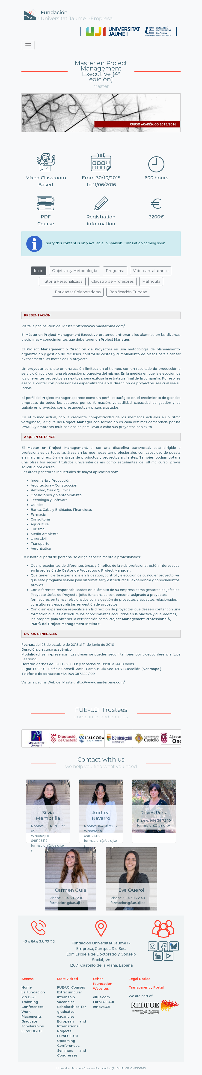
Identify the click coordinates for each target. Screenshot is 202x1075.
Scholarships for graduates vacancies (71, 1012)
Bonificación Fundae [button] (128, 292)
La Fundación (33, 992)
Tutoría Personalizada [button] (62, 281)
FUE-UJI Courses (71, 987)
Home (26, 987)
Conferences (32, 1007)
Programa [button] (115, 271)
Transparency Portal (146, 987)
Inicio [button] (38, 271)
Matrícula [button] (151, 281)
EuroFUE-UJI (31, 1031)
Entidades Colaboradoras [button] (78, 292)
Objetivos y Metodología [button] (74, 271)
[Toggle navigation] (28, 45)
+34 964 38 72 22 (39, 942)
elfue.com (101, 997)
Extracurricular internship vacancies (69, 997)
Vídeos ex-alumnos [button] (150, 271)
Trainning (29, 1002)
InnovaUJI (101, 1007)
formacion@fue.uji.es (67, 903)
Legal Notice (139, 979)
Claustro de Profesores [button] (112, 281)
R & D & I (28, 997)
